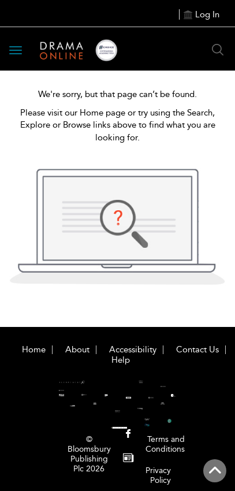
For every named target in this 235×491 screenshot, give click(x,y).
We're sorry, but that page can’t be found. (117, 94)
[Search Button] (217, 49)
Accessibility (132, 349)
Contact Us (197, 349)
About (77, 349)
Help (120, 360)
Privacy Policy (158, 475)
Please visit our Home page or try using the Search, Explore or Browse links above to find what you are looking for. (117, 125)
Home (34, 349)
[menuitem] (128, 435)
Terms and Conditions (165, 444)
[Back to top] (214, 470)
